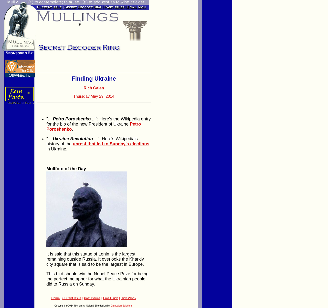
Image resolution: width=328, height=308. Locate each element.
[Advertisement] (94, 63)
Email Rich (110, 298)
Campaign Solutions (122, 305)
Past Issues (92, 298)
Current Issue (71, 298)
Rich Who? (128, 298)
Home (55, 298)
